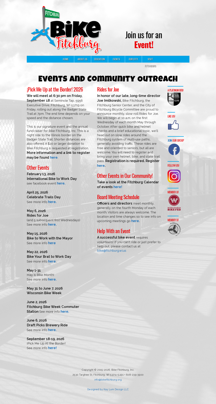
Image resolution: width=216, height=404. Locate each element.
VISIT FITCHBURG (150, 62)
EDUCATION (99, 59)
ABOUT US (82, 59)
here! (52, 348)
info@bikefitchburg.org (108, 379)
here (54, 157)
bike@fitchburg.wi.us (111, 250)
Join (170, 140)
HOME (65, 59)
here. (61, 183)
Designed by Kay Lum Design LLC (108, 389)
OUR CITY (133, 59)
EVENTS (116, 59)
